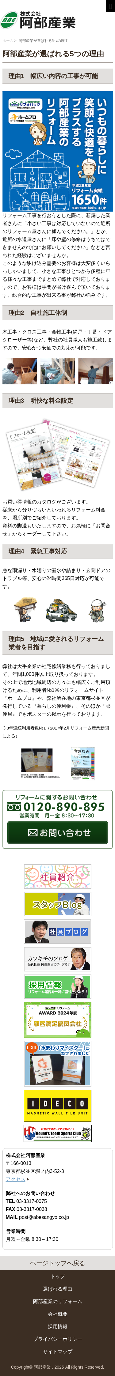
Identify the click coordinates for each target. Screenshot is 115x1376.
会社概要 (57, 1314)
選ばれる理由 (57, 1288)
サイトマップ (57, 1351)
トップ (57, 1276)
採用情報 (57, 1326)
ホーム (7, 41)
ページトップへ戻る (57, 1263)
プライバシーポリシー (57, 1339)
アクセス (15, 1179)
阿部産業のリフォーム (57, 1301)
